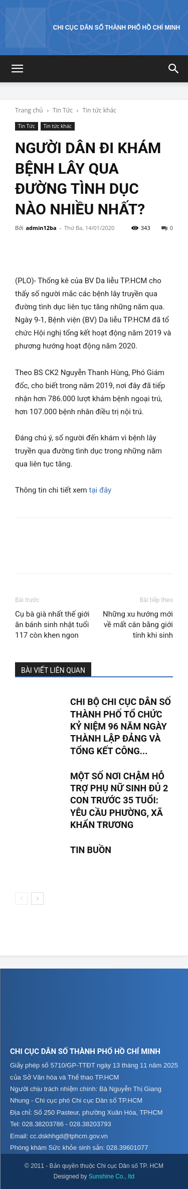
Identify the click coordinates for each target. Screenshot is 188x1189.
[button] (17, 68)
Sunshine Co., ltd (111, 1176)
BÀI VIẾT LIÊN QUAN (53, 670)
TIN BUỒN (90, 850)
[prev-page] (21, 898)
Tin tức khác (99, 110)
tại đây (100, 490)
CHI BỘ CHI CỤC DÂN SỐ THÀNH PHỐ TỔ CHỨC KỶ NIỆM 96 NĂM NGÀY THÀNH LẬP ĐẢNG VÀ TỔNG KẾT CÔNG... (120, 726)
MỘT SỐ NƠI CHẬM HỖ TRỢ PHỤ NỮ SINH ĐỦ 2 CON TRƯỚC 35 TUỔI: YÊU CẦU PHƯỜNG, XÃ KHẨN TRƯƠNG (119, 800)
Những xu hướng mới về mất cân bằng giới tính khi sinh (138, 625)
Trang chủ (29, 110)
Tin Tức (63, 110)
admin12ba (41, 227)
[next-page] (37, 898)
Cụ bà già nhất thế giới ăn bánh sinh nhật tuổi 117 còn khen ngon (52, 625)
